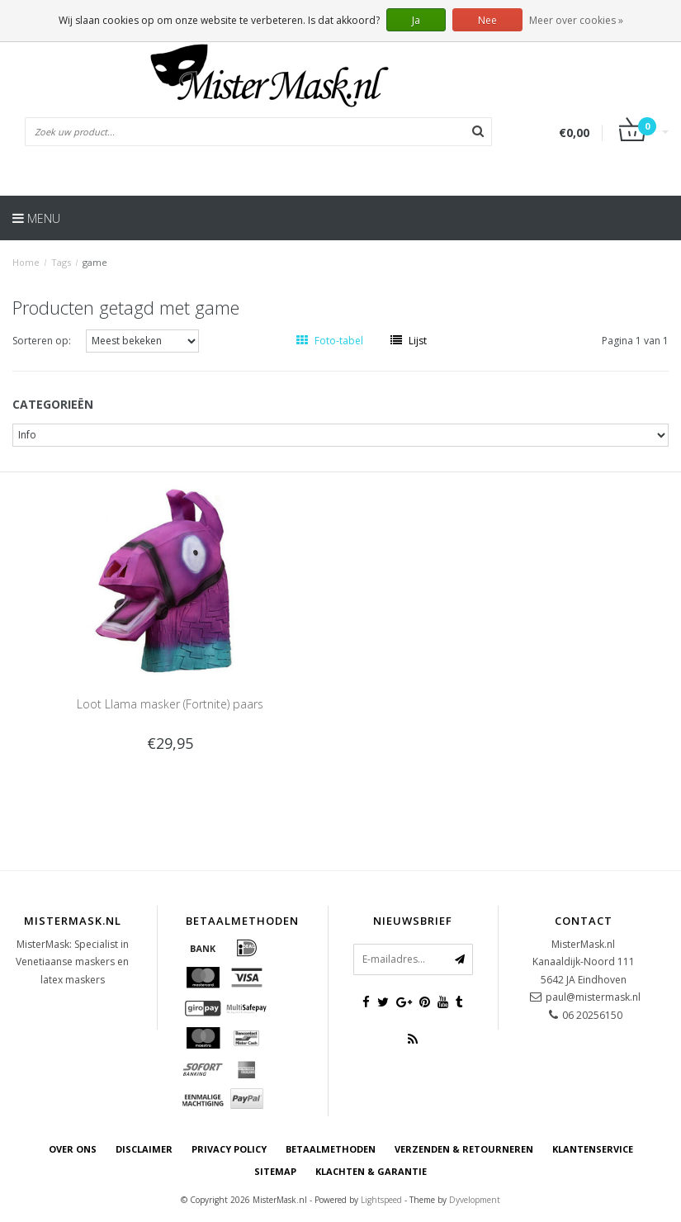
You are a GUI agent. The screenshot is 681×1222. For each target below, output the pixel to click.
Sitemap (275, 1171)
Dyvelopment (474, 1199)
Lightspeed (381, 1199)
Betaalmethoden (331, 1149)
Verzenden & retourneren (464, 1149)
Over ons (73, 1149)
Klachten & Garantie (371, 1171)
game (95, 262)
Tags (61, 262)
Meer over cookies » (576, 20)
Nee (487, 20)
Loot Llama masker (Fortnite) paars (170, 704)
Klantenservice (592, 1149)
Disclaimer (144, 1149)
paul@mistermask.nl (593, 997)
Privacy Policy (229, 1149)
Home (26, 262)
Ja (416, 20)
